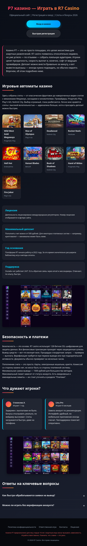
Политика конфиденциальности (22, 527)
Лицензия (74, 527)
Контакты (63, 527)
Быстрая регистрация (43, 33)
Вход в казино (43, 24)
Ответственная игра (47, 527)
